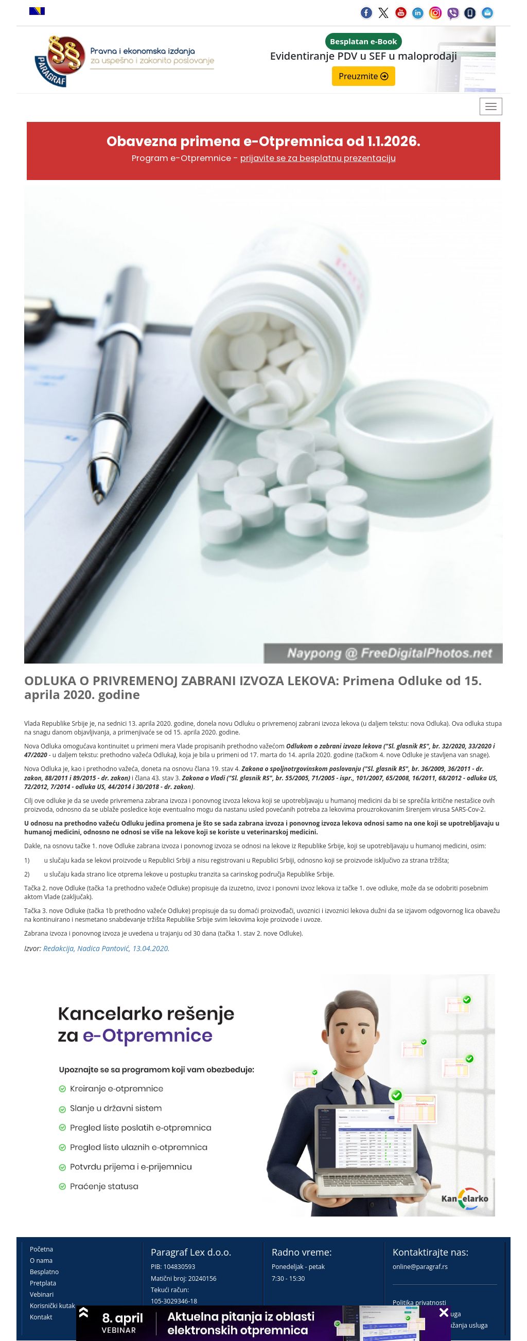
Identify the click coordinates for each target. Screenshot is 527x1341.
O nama (41, 1260)
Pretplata (43, 1283)
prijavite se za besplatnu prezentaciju (318, 158)
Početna (41, 1249)
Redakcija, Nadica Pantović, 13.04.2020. (106, 948)
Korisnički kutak (52, 1305)
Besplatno (44, 1271)
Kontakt (41, 1317)
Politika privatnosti (419, 1302)
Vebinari (42, 1294)
